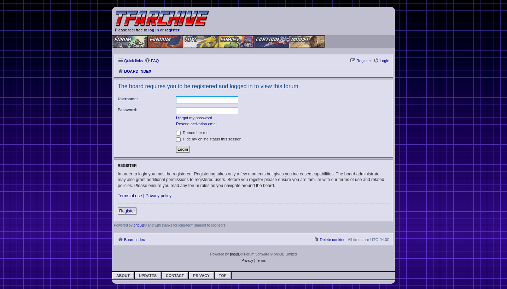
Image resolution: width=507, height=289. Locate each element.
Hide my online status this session (208, 139)
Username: (128, 99)
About (123, 275)
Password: (128, 110)
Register (127, 211)
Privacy (201, 275)
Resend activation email (196, 124)
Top (223, 275)
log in (153, 30)
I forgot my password (194, 118)
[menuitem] (152, 60)
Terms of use (130, 195)
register (172, 30)
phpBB (139, 225)
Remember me (192, 133)
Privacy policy (158, 195)
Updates (148, 275)
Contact (175, 275)
